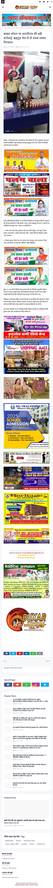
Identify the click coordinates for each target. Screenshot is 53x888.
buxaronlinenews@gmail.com (33, 553)
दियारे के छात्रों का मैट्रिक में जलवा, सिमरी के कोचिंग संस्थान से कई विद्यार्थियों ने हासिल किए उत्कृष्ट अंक (30, 775)
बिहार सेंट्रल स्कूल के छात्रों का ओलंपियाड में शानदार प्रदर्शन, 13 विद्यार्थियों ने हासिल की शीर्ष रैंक (29, 756)
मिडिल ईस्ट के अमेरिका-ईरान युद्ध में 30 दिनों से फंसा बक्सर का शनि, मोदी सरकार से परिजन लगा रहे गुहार (29, 719)
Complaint (24, 844)
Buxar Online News (10, 47)
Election (32, 844)
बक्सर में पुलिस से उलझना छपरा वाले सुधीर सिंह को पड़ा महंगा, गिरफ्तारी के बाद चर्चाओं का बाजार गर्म (29, 710)
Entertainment (41, 844)
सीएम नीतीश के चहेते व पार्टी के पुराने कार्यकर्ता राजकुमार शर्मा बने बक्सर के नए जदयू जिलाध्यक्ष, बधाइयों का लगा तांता (30, 747)
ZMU (27, 885)
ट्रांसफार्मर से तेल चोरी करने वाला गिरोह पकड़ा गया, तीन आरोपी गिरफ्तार (29, 784)
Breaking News (9, 840)
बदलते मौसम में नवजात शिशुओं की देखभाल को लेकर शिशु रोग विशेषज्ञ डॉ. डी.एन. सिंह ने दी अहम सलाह (29, 765)
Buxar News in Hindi (29, 840)
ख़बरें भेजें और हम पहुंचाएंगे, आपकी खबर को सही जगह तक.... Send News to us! (25, 821)
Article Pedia (34, 885)
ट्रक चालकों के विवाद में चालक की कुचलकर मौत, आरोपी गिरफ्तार (30, 727)
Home (5, 28)
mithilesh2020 (20, 885)
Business (18, 840)
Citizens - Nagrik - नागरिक (12, 844)
